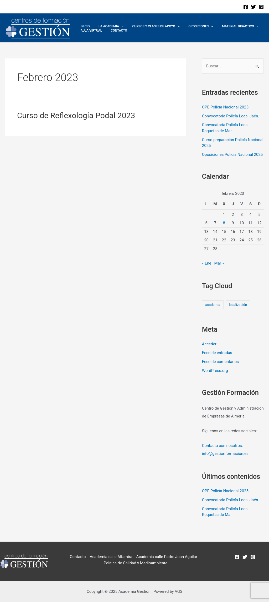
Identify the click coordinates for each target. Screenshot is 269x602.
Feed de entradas (217, 352)
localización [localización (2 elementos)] (238, 305)
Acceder (209, 344)
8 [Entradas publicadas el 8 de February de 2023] (224, 223)
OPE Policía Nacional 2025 (225, 107)
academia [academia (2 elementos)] (212, 305)
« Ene (206, 263)
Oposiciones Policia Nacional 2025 (232, 154)
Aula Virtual (90, 30)
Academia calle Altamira (111, 556)
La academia (107, 26)
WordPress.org (215, 370)
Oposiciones (192, 26)
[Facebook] (245, 6)
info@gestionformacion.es (225, 453)
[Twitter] (253, 6)
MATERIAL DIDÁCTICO (229, 26)
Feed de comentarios (220, 361)
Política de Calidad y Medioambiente (135, 563)
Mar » (219, 263)
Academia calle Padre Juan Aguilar (166, 556)
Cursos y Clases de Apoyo (149, 26)
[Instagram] (261, 6)
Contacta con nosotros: (222, 445)
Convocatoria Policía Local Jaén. (230, 116)
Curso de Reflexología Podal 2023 (76, 115)
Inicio (84, 26)
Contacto (115, 30)
